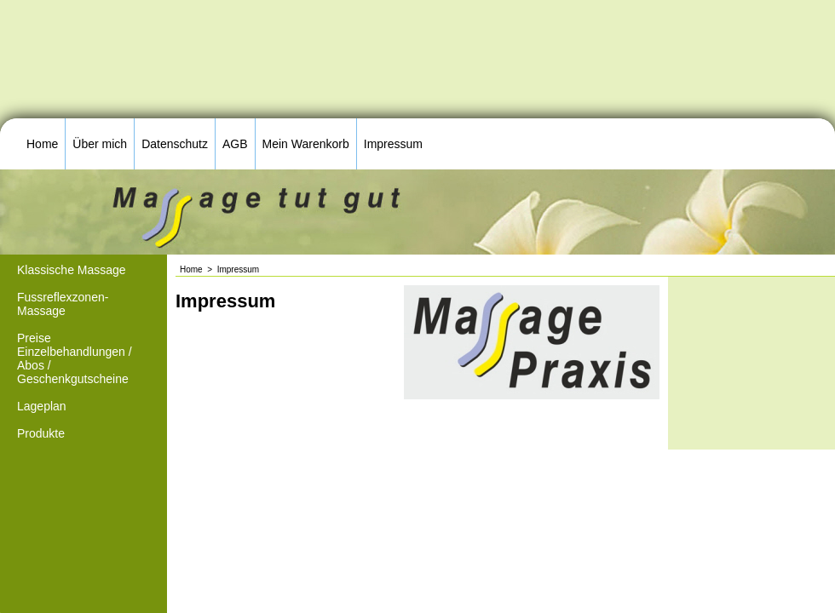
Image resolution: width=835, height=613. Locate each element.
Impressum (393, 144)
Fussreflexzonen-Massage (62, 304)
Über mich (99, 144)
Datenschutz (174, 144)
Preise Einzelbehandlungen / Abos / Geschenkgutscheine (74, 358)
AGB (235, 144)
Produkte (41, 433)
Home (42, 144)
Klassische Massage (71, 270)
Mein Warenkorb (305, 144)
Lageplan (41, 406)
